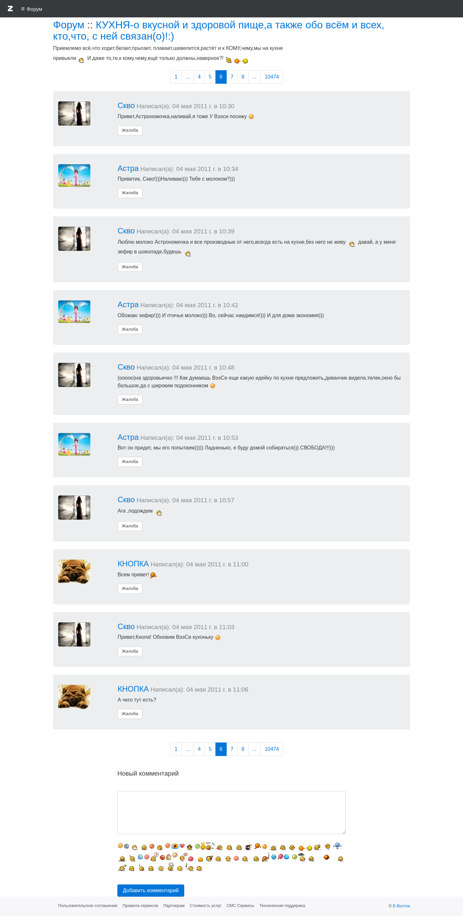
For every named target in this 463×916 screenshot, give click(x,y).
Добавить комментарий (151, 890)
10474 (272, 77)
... (188, 77)
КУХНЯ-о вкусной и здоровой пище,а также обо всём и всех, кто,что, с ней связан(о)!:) (219, 30)
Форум (68, 25)
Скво (126, 105)
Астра (128, 168)
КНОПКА (133, 563)
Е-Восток (401, 905)
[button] (10, 10)
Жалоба (130, 130)
